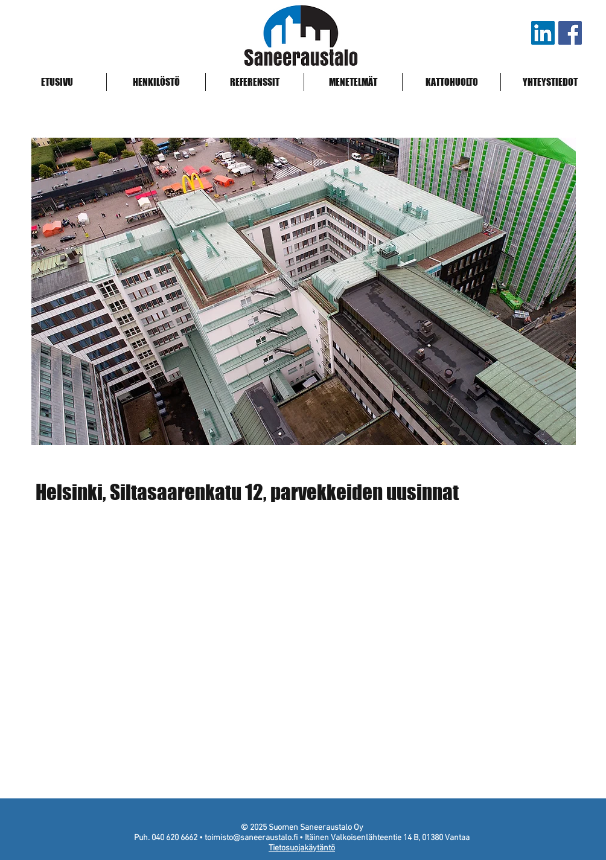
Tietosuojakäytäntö (302, 848)
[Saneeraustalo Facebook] (570, 33)
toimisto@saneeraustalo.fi (251, 838)
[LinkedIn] (543, 33)
